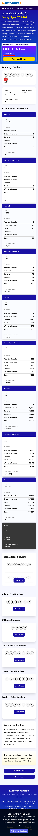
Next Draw (19, 777)
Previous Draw (19, 771)
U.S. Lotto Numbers (19, 831)
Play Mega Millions (19, 59)
